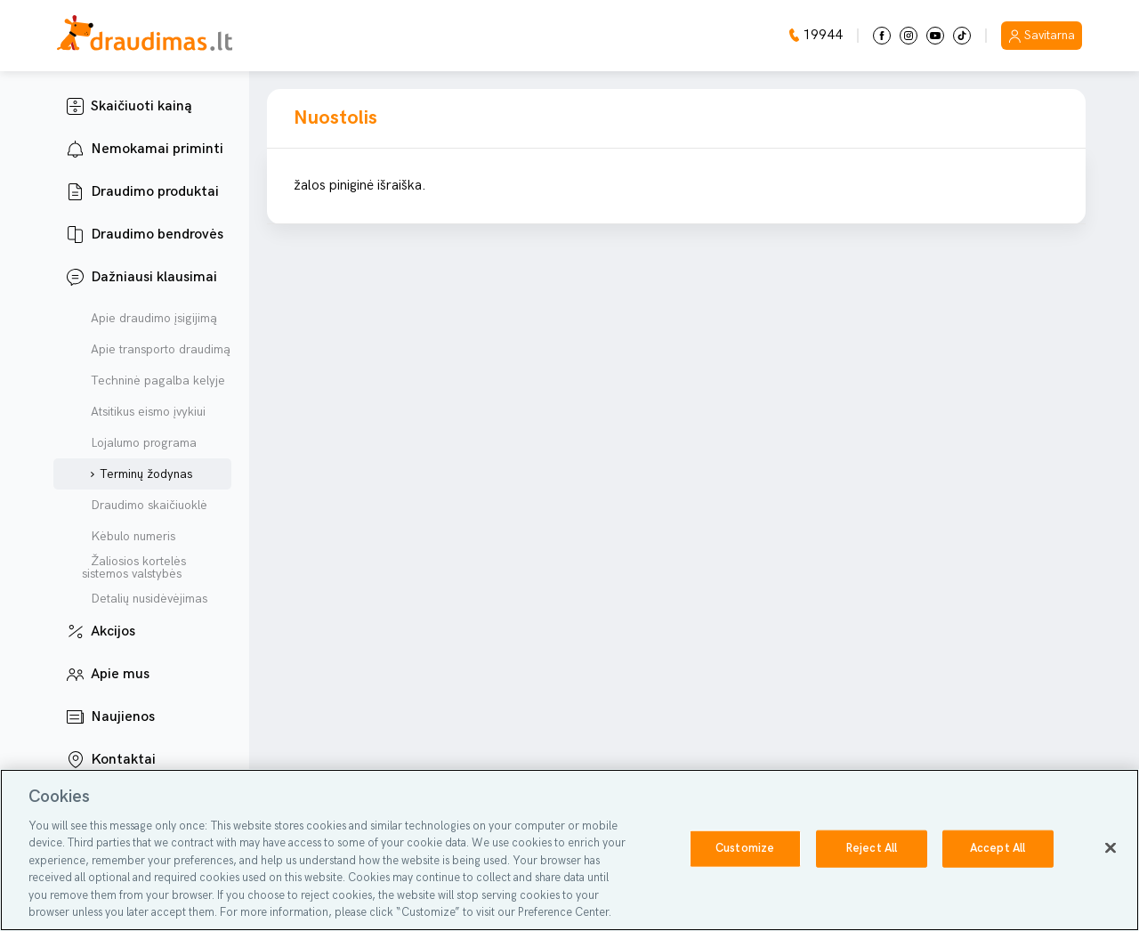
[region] (569, 850)
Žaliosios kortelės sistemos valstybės (134, 567)
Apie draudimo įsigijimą (149, 318)
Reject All (871, 848)
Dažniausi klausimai (154, 277)
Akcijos (113, 631)
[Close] (1110, 847)
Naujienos (123, 716)
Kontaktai (123, 759)
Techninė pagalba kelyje (153, 381)
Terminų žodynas (141, 474)
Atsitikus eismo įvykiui (144, 412)
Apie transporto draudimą (156, 350)
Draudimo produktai (155, 191)
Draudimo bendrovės (157, 234)
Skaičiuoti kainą (141, 106)
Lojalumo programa (139, 443)
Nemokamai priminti (157, 149)
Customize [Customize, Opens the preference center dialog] (744, 848)
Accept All (997, 848)
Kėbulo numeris (128, 536)
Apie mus (120, 674)
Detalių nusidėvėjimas (144, 599)
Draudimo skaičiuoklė (144, 505)
